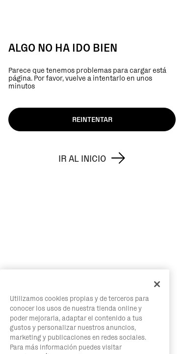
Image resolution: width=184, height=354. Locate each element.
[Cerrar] (157, 295)
